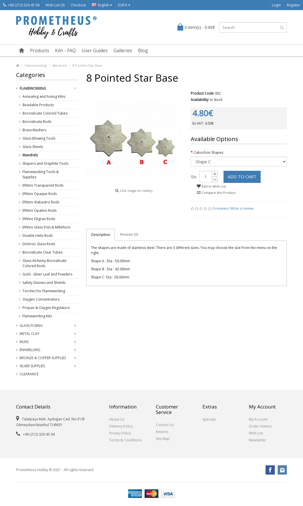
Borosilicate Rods (36, 121)
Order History (260, 426)
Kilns (24, 341)
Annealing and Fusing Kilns (43, 96)
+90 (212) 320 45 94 (21, 5)
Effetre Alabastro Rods (40, 202)
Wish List (256, 433)
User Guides (95, 50)
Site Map (163, 438)
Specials (209, 419)
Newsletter (257, 440)
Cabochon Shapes (208, 152)
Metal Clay (29, 333)
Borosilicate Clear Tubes (42, 252)
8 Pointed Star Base (87, 65)
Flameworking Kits (37, 316)
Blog (143, 50)
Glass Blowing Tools (38, 138)
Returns (162, 431)
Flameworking (36, 65)
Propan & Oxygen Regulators (46, 307)
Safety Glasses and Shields (43, 282)
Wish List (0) (55, 5)
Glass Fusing (31, 325)
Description (100, 234)
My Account (258, 419)
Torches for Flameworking (43, 290)
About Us (116, 419)
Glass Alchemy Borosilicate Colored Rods (44, 263)
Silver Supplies (32, 365)
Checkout (78, 5)
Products (39, 50)
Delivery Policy (121, 426)
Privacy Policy (120, 433)
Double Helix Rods (37, 235)
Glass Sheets (32, 146)
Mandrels (59, 65)
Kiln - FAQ (65, 50)
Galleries (122, 50)
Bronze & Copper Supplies (43, 357)
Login (276, 5)
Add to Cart (242, 176)
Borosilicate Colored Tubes (44, 113)
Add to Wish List (211, 186)
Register (293, 5)
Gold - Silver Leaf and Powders (47, 274)
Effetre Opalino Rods (39, 210)
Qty (193, 176)
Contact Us (165, 424)
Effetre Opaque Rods (39, 193)
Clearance (29, 374)
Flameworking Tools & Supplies (40, 174)
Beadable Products (38, 104)
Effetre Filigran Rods (38, 218)
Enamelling (30, 349)
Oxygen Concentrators (40, 299)
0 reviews (220, 208)
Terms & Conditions (125, 440)
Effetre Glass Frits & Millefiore (46, 227)
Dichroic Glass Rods (38, 243)
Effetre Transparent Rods (42, 185)
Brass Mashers (34, 130)
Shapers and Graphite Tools (45, 163)
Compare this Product (216, 192)
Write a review (241, 208)
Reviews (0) (129, 234)
